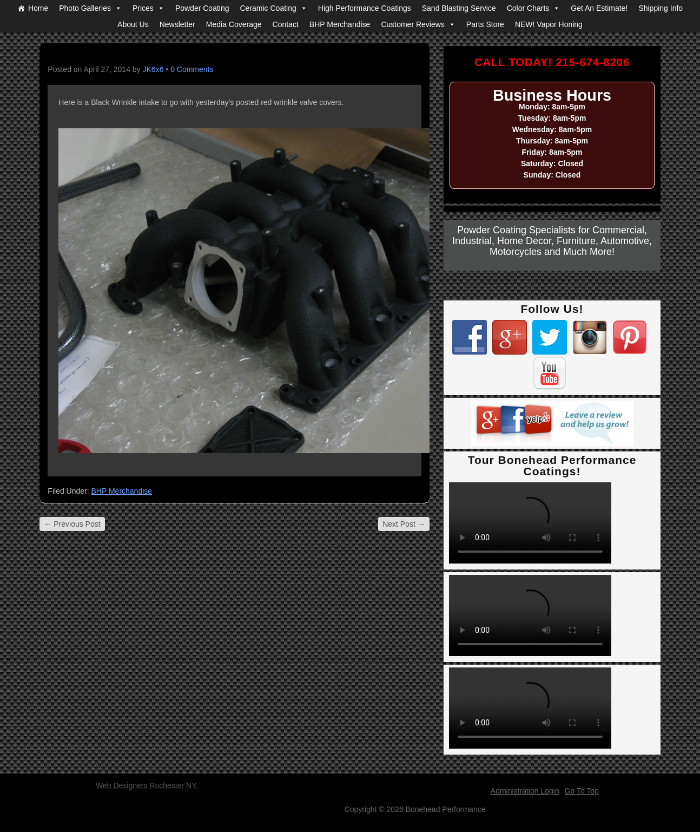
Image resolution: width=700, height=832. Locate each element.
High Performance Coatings (364, 8)
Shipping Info (660, 8)
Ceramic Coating (268, 8)
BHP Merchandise (340, 24)
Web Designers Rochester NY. (147, 785)
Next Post (403, 524)
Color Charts (528, 8)
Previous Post (72, 524)
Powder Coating (202, 8)
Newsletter (177, 24)
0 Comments (191, 69)
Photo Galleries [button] (85, 8)
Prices (143, 8)
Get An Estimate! (599, 8)
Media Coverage (234, 24)
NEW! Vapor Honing (549, 24)
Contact (286, 24)
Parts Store (485, 24)
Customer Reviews (412, 24)
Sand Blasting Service (459, 8)
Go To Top (582, 791)
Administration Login (525, 791)
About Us (133, 24)
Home (38, 8)
